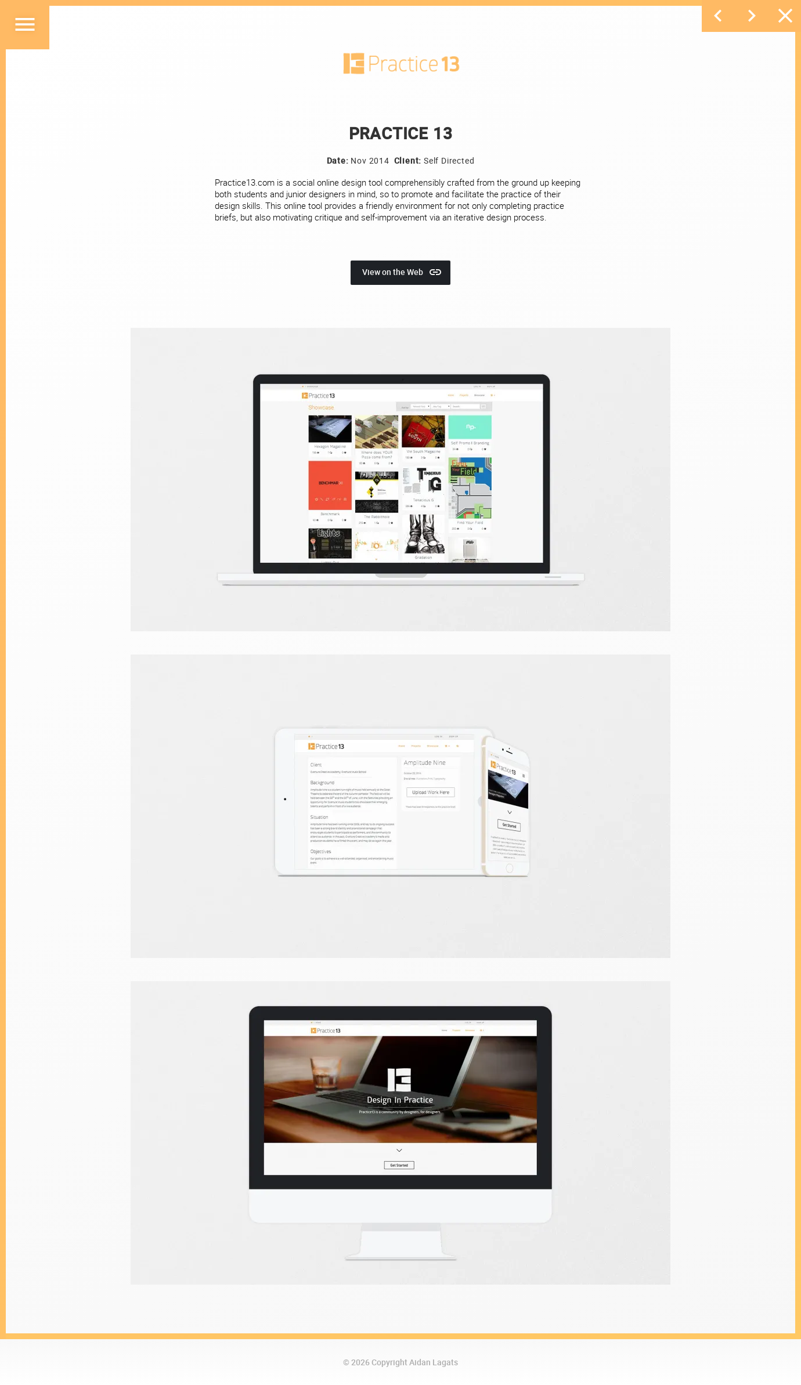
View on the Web (402, 272)
